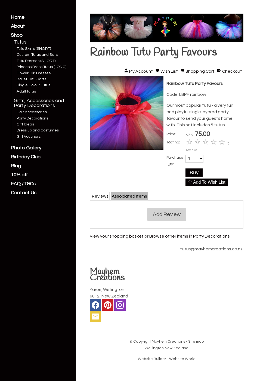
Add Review (167, 214)
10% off (19, 175)
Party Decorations (32, 118)
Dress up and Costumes (38, 130)
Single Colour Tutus (33, 85)
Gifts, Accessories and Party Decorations (39, 103)
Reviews (100, 196)
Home (17, 17)
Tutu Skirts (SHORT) (34, 49)
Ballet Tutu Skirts (31, 79)
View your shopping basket (117, 236)
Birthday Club (26, 157)
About (18, 26)
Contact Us (23, 192)
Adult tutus (26, 91)
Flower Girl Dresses (34, 73)
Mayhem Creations (168, 341)
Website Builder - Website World (167, 359)
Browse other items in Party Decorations (189, 236)
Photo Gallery (26, 148)
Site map (196, 341)
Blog (16, 166)
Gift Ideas (25, 124)
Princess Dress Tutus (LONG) (41, 67)
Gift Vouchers (29, 137)
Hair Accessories (32, 112)
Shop (17, 35)
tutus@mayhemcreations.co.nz (211, 249)
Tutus (20, 42)
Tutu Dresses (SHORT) (36, 61)
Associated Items (129, 196)
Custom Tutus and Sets (37, 55)
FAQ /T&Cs (23, 184)
